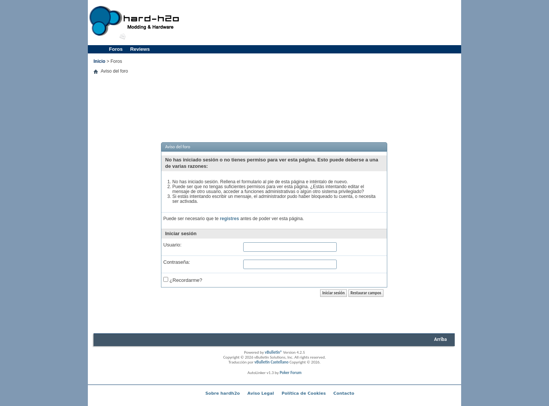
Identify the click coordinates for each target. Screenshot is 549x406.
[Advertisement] (322, 23)
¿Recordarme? (182, 280)
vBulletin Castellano (271, 362)
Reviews (140, 49)
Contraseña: (176, 262)
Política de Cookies (304, 393)
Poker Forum (291, 372)
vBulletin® (273, 352)
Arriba (440, 339)
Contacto (343, 393)
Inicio (99, 61)
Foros (116, 49)
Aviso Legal (260, 393)
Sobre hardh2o (222, 393)
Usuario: (172, 244)
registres (229, 218)
